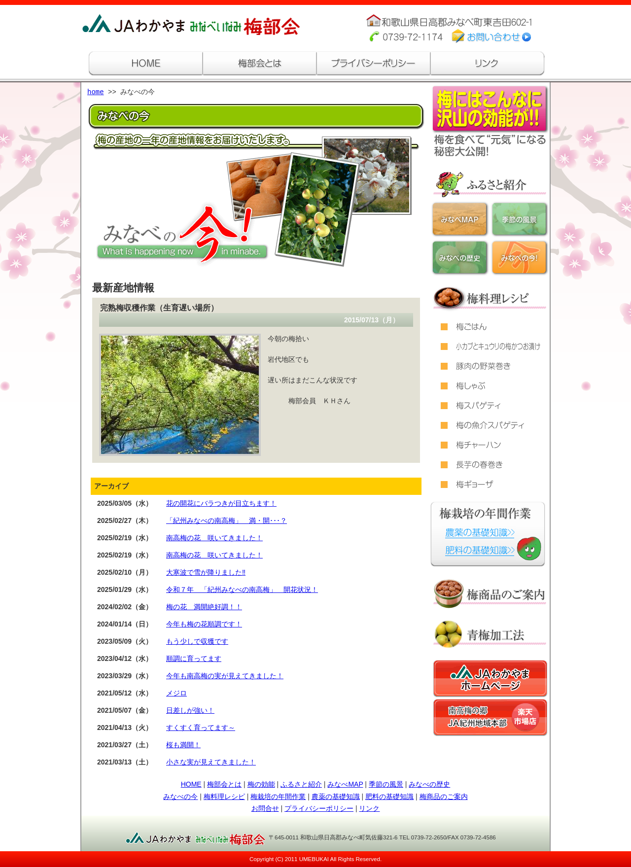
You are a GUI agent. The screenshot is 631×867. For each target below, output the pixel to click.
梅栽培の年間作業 (278, 796)
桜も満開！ (183, 745)
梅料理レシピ (224, 796)
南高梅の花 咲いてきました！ (214, 538)
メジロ (176, 693)
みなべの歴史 (429, 784)
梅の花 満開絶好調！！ (204, 607)
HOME (191, 784)
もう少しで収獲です (197, 641)
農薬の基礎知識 (336, 796)
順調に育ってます (193, 658)
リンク (369, 808)
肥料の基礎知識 (389, 796)
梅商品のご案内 (444, 796)
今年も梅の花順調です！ (204, 624)
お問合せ (265, 808)
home (95, 92)
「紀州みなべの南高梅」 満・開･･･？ (226, 520)
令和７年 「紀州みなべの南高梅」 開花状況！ (242, 589)
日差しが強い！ (190, 710)
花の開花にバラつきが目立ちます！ (221, 503)
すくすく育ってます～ (200, 727)
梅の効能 (261, 784)
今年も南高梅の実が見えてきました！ (224, 676)
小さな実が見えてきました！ (211, 762)
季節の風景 (386, 784)
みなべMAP (345, 784)
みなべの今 (180, 796)
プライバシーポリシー (318, 808)
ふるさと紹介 (301, 784)
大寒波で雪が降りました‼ (205, 572)
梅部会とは (224, 784)
